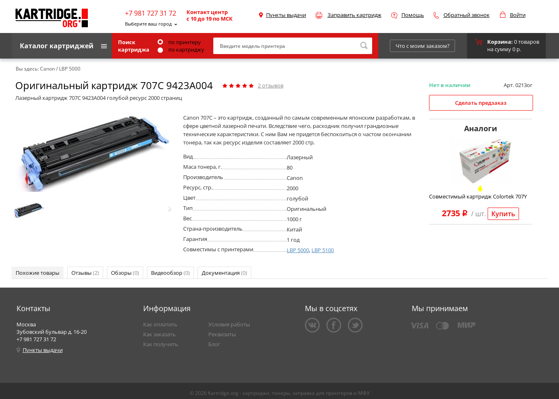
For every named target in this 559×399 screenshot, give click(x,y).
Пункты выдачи (286, 15)
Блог (214, 344)
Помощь (412, 15)
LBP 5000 (298, 250)
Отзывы (85, 272)
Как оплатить (160, 324)
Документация (224, 272)
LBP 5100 (322, 250)
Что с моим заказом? (423, 46)
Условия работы (229, 324)
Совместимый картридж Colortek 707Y (478, 196)
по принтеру (179, 42)
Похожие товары (37, 272)
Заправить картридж (355, 15)
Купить (503, 213)
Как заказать (159, 334)
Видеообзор (170, 272)
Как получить (160, 344)
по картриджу (181, 49)
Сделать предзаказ (481, 102)
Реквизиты (222, 334)
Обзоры (125, 272)
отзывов (270, 85)
